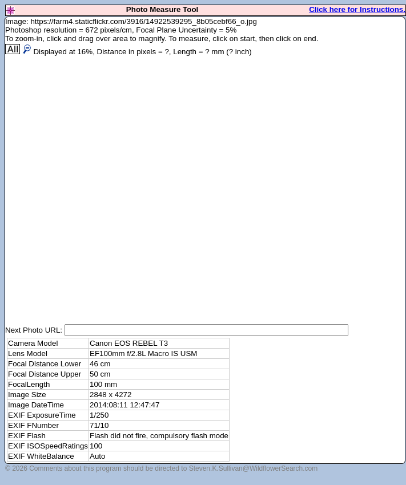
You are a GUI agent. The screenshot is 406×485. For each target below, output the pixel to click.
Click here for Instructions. (357, 9)
